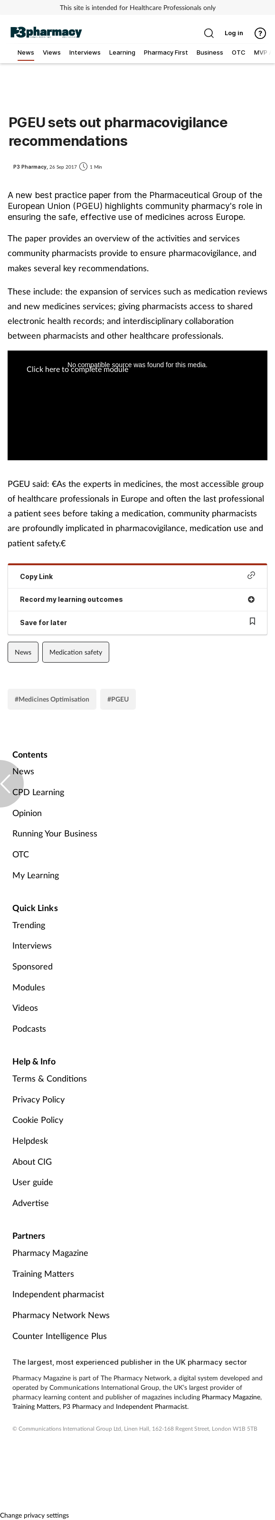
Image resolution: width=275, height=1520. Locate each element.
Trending (28, 925)
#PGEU (118, 699)
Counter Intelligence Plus (59, 1335)
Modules (28, 987)
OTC (20, 854)
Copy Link (137, 575)
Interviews (32, 945)
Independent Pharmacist (151, 1406)
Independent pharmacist (58, 1294)
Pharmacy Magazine (50, 1252)
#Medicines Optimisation (52, 699)
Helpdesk (30, 1140)
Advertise (30, 1202)
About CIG (32, 1161)
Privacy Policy (38, 1099)
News (23, 652)
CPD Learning (38, 792)
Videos (25, 1007)
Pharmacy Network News (61, 1315)
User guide (32, 1182)
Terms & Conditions (49, 1078)
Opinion (27, 813)
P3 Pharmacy (82, 1406)
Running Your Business (54, 833)
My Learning (35, 875)
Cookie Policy (37, 1119)
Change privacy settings (34, 1515)
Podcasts (29, 1028)
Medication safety (75, 652)
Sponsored (32, 966)
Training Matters (43, 1273)
